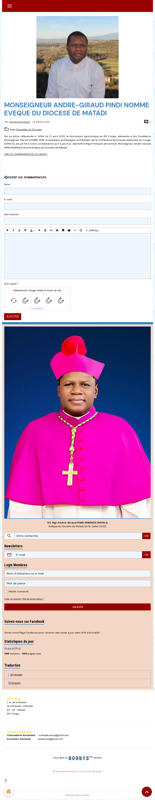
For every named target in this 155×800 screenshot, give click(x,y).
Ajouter (13, 316)
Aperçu (92, 230)
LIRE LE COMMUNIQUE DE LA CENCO (25, 154)
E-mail (8, 199)
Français (15, 674)
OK (146, 536)
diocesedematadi (19, 122)
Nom (7, 184)
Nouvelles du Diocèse (29, 129)
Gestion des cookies (77, 795)
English (14, 683)
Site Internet (11, 214)
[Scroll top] (147, 792)
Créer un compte (12, 598)
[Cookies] (8, 791)
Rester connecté (18, 591)
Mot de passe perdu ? (33, 598)
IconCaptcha (36, 308)
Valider (77, 607)
